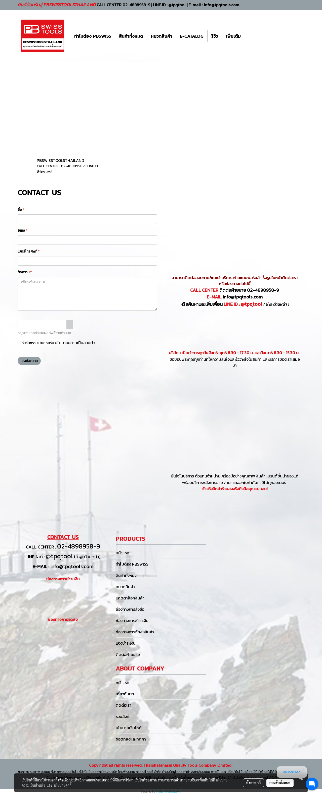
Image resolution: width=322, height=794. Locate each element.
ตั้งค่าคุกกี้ (253, 782)
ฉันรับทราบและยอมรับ (56, 343)
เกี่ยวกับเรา (125, 694)
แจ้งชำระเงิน (126, 643)
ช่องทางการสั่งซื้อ (130, 609)
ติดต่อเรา (123, 705)
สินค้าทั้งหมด (131, 36)
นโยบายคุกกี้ (62, 785)
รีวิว (214, 36)
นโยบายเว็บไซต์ (129, 728)
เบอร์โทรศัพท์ (28, 251)
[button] (249, 36)
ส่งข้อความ (29, 360)
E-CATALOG (192, 36)
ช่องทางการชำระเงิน (132, 621)
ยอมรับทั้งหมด (280, 782)
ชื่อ (21, 209)
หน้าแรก (122, 553)
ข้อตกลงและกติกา (131, 739)
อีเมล (22, 230)
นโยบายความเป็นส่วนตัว (75, 343)
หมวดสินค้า (161, 36)
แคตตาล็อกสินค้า (130, 598)
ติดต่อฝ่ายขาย (128, 654)
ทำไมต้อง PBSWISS (92, 36)
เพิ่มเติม (233, 36)
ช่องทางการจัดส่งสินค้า (135, 632)
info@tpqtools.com (243, 296)
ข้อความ (25, 272)
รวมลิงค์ (122, 716)
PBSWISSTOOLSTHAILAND (60, 160)
